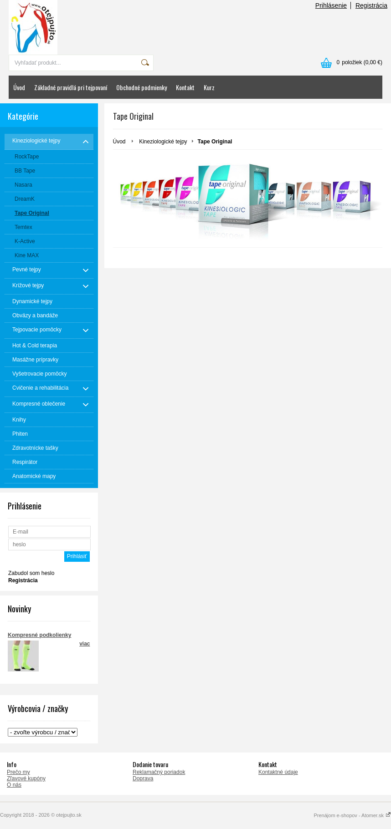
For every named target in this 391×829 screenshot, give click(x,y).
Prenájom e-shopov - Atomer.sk (352, 815)
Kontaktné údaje (278, 772)
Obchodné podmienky (141, 87)
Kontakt (185, 87)
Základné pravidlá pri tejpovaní (70, 87)
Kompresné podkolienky (39, 635)
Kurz (209, 87)
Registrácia (371, 5)
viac (84, 644)
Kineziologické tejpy (163, 141)
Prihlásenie (331, 5)
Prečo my (18, 772)
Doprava (143, 778)
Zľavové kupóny (26, 778)
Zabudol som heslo (31, 573)
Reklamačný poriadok (159, 772)
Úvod (19, 87)
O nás (14, 785)
